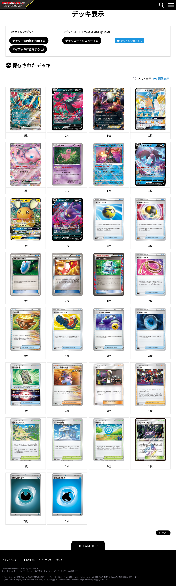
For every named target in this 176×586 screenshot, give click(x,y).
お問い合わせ (8, 559)
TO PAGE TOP (88, 545)
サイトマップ (45, 559)
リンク (59, 559)
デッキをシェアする (131, 40)
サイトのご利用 (27, 559)
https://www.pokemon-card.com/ (29, 579)
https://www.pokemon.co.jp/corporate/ (77, 579)
